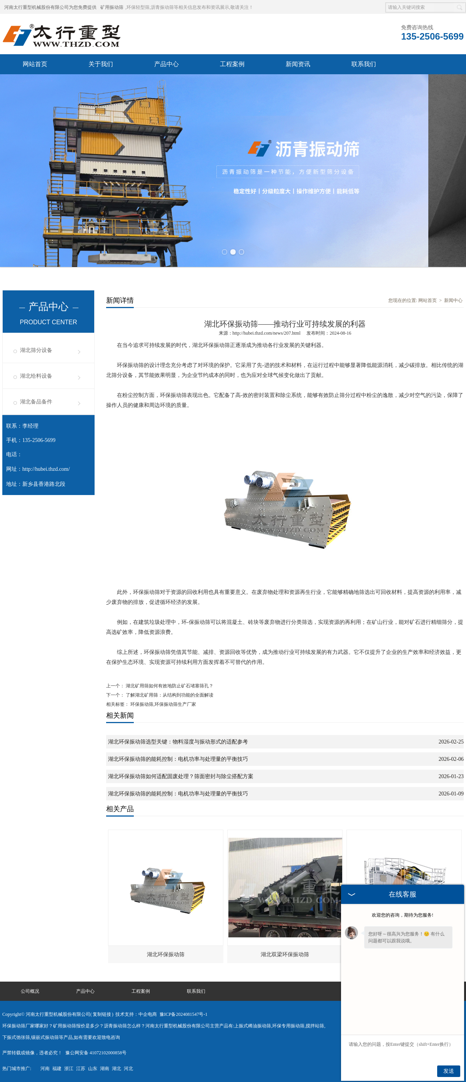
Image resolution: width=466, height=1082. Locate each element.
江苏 (80, 1068)
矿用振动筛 (111, 7)
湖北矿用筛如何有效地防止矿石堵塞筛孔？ (169, 686)
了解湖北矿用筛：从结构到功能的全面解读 (169, 695)
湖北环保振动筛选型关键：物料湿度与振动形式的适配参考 (178, 742)
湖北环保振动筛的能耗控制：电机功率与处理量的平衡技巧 (178, 759)
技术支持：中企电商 (136, 1014)
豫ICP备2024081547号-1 (184, 1014)
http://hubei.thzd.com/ (46, 469)
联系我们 (363, 64)
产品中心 (166, 64)
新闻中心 (453, 300)
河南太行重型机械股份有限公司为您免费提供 (50, 7)
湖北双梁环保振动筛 (285, 954)
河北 (128, 1068)
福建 (57, 1068)
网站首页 (35, 64)
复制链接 (102, 1014)
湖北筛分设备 (36, 350)
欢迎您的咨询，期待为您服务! (402, 915)
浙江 (68, 1068)
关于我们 (100, 64)
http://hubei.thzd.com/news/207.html (267, 333)
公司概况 (30, 991)
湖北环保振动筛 (166, 954)
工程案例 (232, 64)
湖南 (104, 1068)
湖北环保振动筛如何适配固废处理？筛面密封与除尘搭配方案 (180, 776)
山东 (92, 1068)
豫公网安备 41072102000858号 (95, 1052)
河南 (45, 1068)
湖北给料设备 (36, 376)
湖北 (116, 1068)
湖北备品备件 (36, 402)
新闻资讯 (298, 64)
